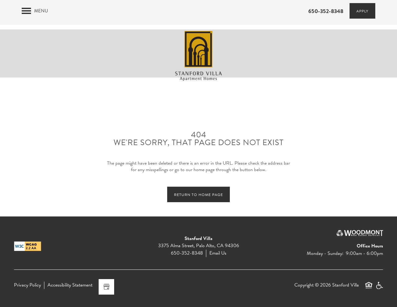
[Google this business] (106, 287)
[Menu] (35, 11)
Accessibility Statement (69, 285)
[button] (362, 11)
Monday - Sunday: (325, 253)
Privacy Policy (27, 285)
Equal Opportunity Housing (368, 288)
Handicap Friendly (379, 288)
